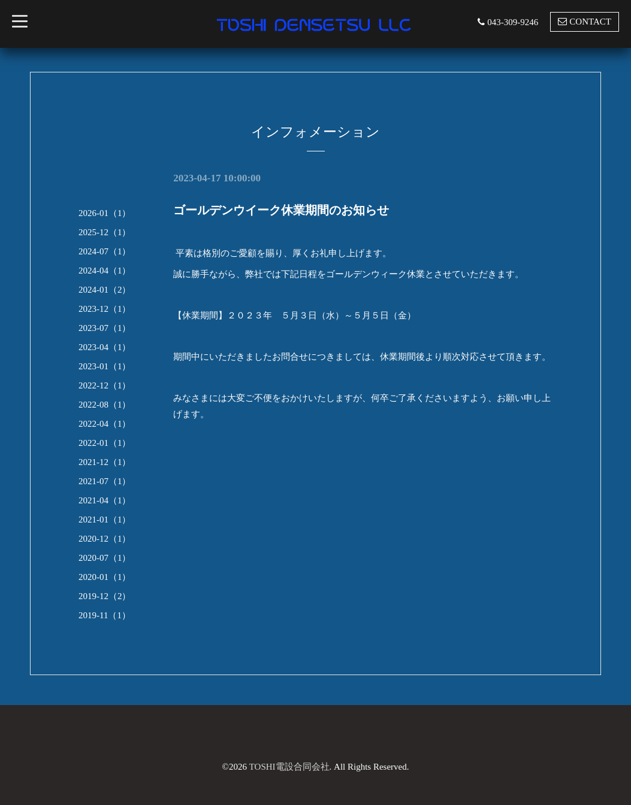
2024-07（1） (105, 251)
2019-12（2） (105, 596)
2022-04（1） (105, 424)
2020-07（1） (105, 558)
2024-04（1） (105, 270)
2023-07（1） (105, 328)
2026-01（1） (105, 213)
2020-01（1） (105, 577)
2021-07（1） (105, 481)
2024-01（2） (105, 289)
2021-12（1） (105, 462)
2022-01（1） (105, 443)
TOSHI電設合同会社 (289, 766)
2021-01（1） (105, 519)
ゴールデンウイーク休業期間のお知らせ (281, 210)
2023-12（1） (105, 309)
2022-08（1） (105, 404)
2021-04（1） (105, 500)
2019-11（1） (105, 615)
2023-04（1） (105, 347)
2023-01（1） (105, 366)
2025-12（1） (105, 232)
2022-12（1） (105, 385)
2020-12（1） (105, 538)
